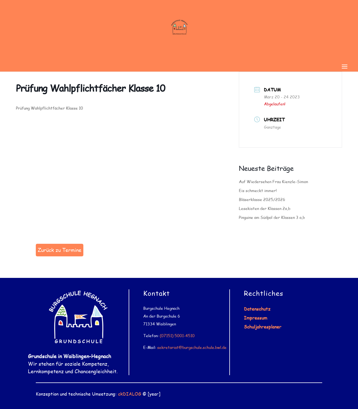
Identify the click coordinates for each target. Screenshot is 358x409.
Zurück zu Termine (59, 250)
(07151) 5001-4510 (177, 335)
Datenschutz (257, 309)
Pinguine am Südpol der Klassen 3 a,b (272, 217)
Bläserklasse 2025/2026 (262, 199)
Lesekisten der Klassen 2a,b (264, 208)
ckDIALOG (129, 394)
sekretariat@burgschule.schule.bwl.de (192, 347)
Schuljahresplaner (262, 326)
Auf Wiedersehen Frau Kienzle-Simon (273, 181)
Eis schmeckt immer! (258, 190)
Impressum (255, 318)
